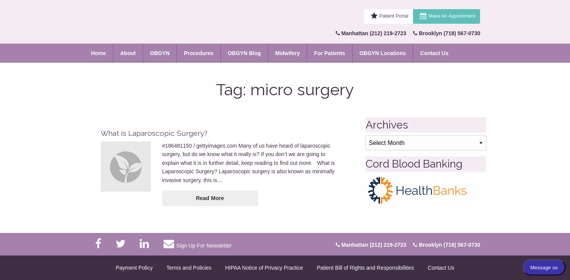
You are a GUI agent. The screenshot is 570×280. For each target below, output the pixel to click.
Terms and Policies (189, 268)
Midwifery (287, 53)
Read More (210, 198)
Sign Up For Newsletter (197, 243)
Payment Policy (134, 268)
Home (98, 53)
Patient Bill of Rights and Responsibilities (365, 268)
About (128, 53)
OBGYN (160, 53)
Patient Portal (393, 16)
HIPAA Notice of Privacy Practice (264, 268)
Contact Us (434, 53)
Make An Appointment (451, 16)
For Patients (329, 53)
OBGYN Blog (244, 53)
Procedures (199, 53)
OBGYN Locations (382, 53)
